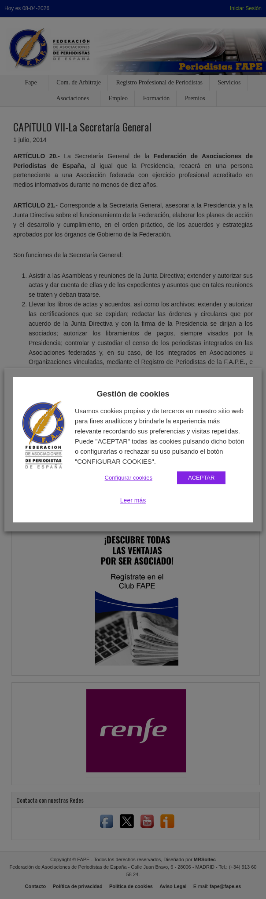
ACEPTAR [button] (201, 477)
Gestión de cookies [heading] (132, 393)
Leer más (133, 500)
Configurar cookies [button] (128, 477)
